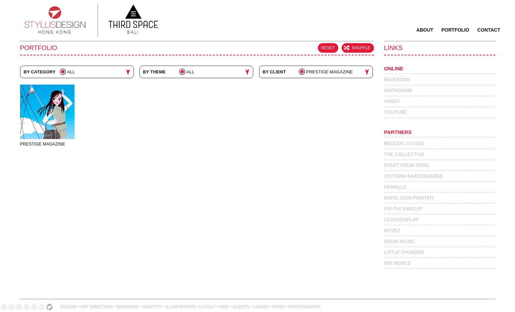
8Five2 (392, 230)
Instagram (398, 90)
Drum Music (399, 241)
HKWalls (395, 187)
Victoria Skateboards (413, 176)
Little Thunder (404, 252)
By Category (40, 71)
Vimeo (391, 101)
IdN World (397, 263)
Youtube (395, 112)
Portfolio (455, 30)
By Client (274, 71)
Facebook (397, 79)
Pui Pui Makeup (403, 208)
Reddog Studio (404, 143)
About (424, 30)
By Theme (154, 71)
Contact (488, 30)
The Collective (404, 154)
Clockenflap (401, 219)
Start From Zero (406, 165)
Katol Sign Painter (409, 198)
